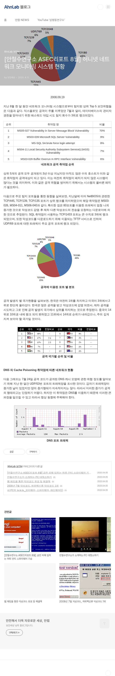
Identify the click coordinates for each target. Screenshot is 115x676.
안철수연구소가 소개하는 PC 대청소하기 (29, 477)
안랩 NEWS (22, 20)
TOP (108, 673)
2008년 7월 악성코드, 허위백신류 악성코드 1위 (33, 485)
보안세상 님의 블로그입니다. (19, 625)
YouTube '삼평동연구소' (51, 20)
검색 (100, 7)
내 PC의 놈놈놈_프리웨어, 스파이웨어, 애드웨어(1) (35, 490)
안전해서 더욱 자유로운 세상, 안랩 (28, 620)
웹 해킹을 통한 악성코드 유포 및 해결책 (28, 481)
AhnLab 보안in (15, 466)
